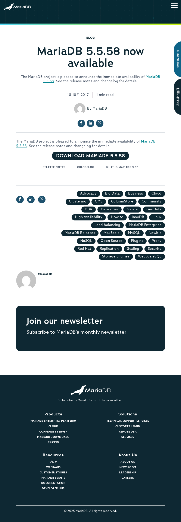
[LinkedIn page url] (90, 123)
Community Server (53, 432)
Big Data (112, 193)
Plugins (137, 241)
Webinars (53, 467)
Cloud (157, 193)
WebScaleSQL (150, 256)
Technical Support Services (127, 421)
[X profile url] (99, 123)
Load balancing (107, 225)
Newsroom (127, 467)
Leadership (127, 472)
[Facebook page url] (81, 123)
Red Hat (84, 249)
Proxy (157, 241)
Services (127, 437)
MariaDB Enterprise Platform (53, 421)
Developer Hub (53, 488)
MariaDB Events (53, 478)
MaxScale (111, 233)
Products (53, 414)
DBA (88, 209)
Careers (128, 478)
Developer (109, 209)
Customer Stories (53, 472)
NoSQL (86, 241)
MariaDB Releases (80, 233)
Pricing (53, 442)
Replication (109, 249)
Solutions (127, 414)
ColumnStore (122, 201)
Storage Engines (116, 256)
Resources (53, 455)
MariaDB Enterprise (145, 225)
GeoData (154, 209)
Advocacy (88, 193)
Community (152, 201)
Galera (132, 209)
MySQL (134, 233)
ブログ (53, 462)
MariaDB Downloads (53, 437)
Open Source (111, 241)
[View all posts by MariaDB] (79, 109)
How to (117, 217)
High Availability (89, 217)
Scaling (133, 249)
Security (155, 249)
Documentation (53, 483)
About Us (127, 455)
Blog (90, 38)
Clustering (77, 201)
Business (135, 193)
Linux (157, 217)
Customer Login (127, 426)
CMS (99, 201)
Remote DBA (128, 432)
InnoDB (138, 217)
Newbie (155, 233)
